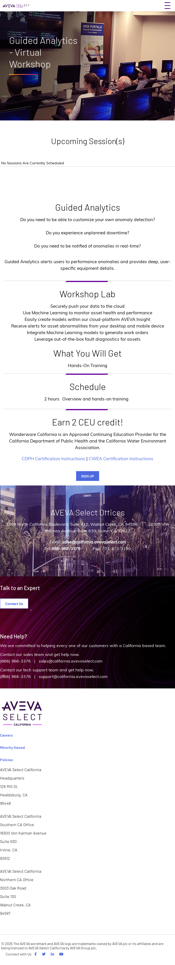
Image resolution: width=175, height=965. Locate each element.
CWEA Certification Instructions (121, 458)
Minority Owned (12, 747)
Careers (6, 735)
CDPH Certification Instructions (53, 458)
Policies (6, 760)
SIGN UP (87, 476)
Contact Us (14, 603)
